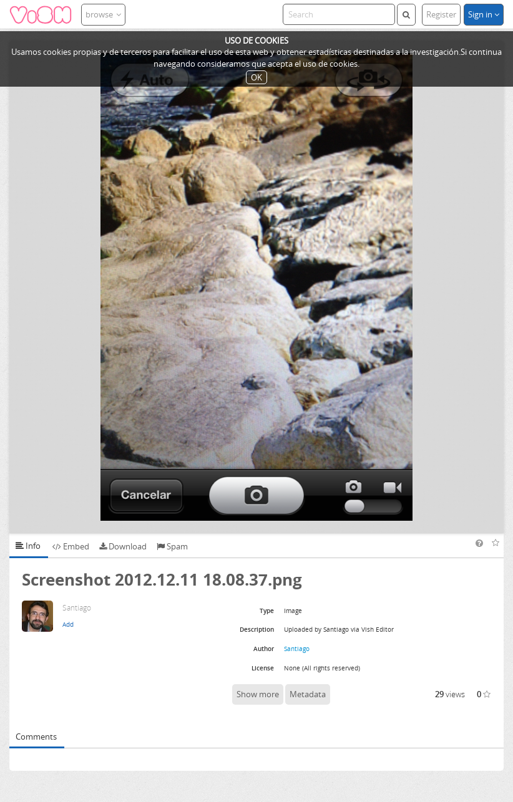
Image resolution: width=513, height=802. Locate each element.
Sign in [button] (483, 14)
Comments (36, 736)
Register (441, 14)
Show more (258, 694)
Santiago (297, 648)
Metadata (308, 694)
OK (256, 77)
